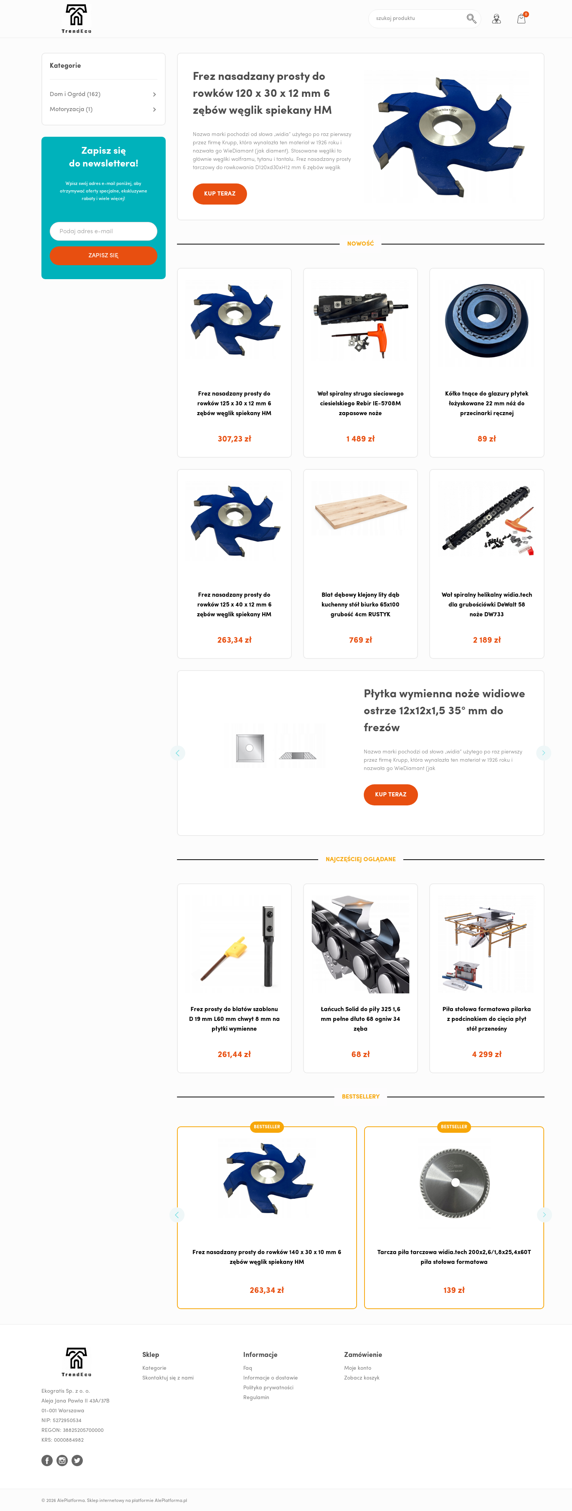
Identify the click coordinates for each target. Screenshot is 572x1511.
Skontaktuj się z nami (168, 1378)
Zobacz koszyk (362, 1378)
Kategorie (154, 1368)
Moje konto (357, 1368)
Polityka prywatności (268, 1388)
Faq (247, 1368)
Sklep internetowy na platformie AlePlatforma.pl (137, 1501)
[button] (103, 94)
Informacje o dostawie (270, 1378)
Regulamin (256, 1398)
